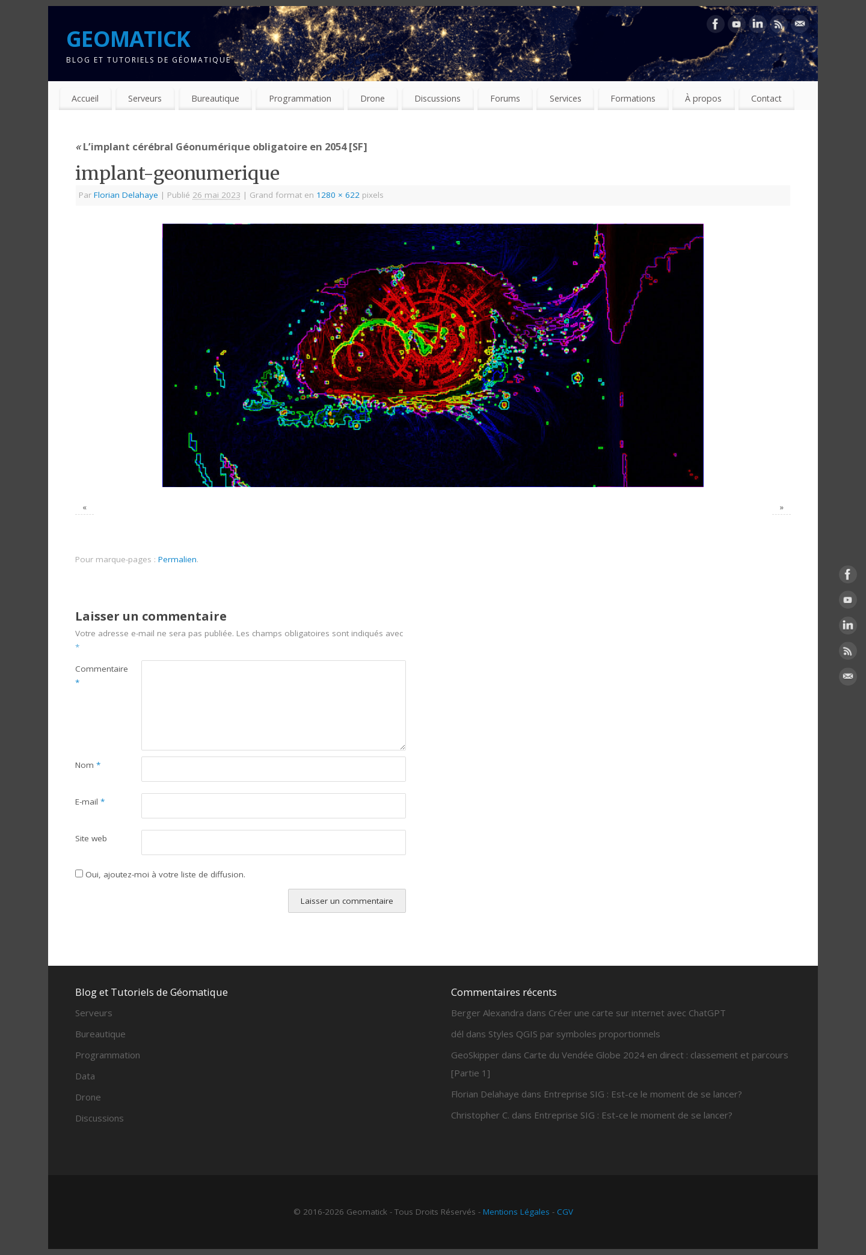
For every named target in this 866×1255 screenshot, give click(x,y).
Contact (766, 98)
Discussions (437, 98)
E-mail (90, 801)
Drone (372, 98)
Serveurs (145, 98)
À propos (703, 98)
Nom (87, 764)
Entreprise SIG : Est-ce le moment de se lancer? (643, 1094)
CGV (565, 1211)
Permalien (177, 559)
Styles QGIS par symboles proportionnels (574, 1034)
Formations (633, 98)
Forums (505, 98)
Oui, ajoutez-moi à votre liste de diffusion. (160, 874)
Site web (91, 838)
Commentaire (91, 675)
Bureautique (215, 98)
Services (566, 98)
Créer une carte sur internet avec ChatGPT (637, 1013)
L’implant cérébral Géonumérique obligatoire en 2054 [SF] (221, 146)
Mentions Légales (516, 1211)
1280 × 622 (338, 194)
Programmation (300, 98)
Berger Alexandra (487, 1013)
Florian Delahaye (126, 194)
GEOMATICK (128, 39)
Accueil (85, 98)
